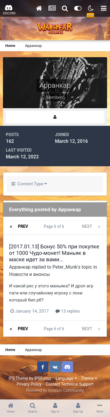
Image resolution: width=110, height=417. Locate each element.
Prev (23, 226)
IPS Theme (18, 378)
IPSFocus (42, 378)
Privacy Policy (28, 384)
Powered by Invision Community (55, 390)
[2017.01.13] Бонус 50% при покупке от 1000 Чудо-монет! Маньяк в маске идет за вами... (54, 252)
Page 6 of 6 (55, 226)
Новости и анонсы (29, 274)
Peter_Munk (65, 267)
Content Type (29, 184)
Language (66, 378)
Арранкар (20, 267)
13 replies (67, 311)
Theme (89, 378)
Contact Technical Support (69, 384)
